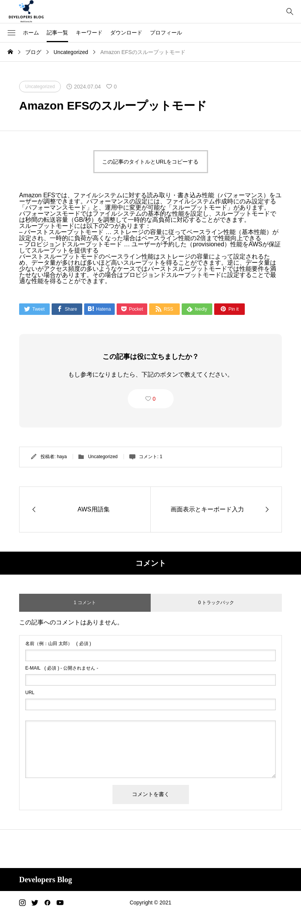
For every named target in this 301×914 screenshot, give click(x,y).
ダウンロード (126, 32)
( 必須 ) (58, 643)
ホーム (31, 32)
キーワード (89, 32)
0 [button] (154, 399)
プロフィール (166, 32)
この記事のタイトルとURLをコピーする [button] (150, 162)
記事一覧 (57, 32)
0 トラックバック (216, 602)
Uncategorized (102, 456)
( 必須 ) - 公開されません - (61, 668)
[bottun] (289, 11)
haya (62, 456)
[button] (11, 33)
